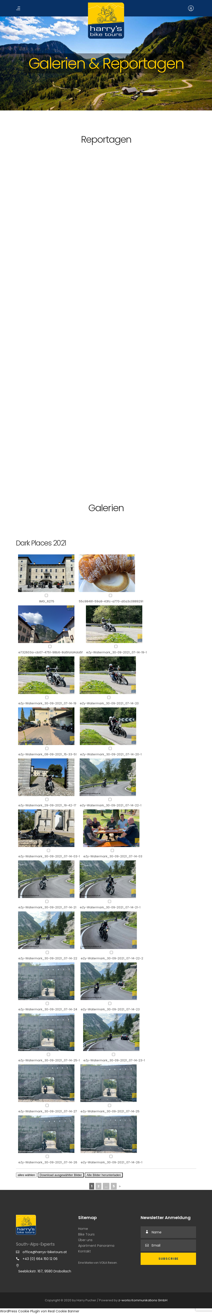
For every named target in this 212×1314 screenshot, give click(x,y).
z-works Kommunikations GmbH (142, 1300)
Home (83, 1228)
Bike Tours (86, 1234)
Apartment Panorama (96, 1245)
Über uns (85, 1240)
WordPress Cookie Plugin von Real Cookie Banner (39, 1311)
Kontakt (84, 1251)
